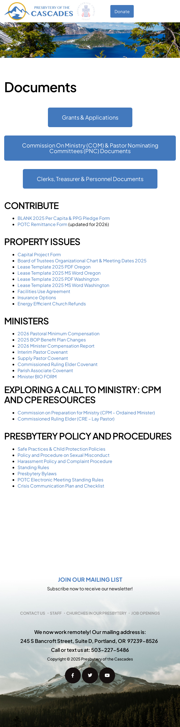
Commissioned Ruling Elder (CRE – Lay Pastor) (66, 419)
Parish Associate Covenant (45, 370)
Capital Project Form (39, 254)
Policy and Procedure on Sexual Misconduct (64, 455)
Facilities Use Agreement (44, 291)
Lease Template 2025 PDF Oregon (54, 267)
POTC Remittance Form (42, 224)
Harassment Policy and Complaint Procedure (65, 461)
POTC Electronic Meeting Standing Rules (60, 480)
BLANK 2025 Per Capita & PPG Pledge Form (64, 218)
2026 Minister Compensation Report (56, 346)
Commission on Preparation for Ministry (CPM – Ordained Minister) (86, 412)
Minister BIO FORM (37, 376)
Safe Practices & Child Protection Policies (61, 449)
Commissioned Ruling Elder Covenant (58, 364)
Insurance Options (37, 297)
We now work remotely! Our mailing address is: (90, 632)
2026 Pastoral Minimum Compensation (58, 333)
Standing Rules (33, 467)
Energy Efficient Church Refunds (52, 304)
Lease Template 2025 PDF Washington (58, 279)
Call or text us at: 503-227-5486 (90, 650)
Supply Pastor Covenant (43, 358)
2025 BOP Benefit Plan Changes (52, 340)
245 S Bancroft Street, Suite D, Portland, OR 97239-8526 (89, 641)
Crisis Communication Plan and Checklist (61, 486)
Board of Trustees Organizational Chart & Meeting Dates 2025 (82, 260)
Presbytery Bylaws (37, 473)
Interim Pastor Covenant (43, 352)
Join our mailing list (90, 579)
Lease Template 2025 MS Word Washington (63, 285)
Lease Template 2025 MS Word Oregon (59, 273)
